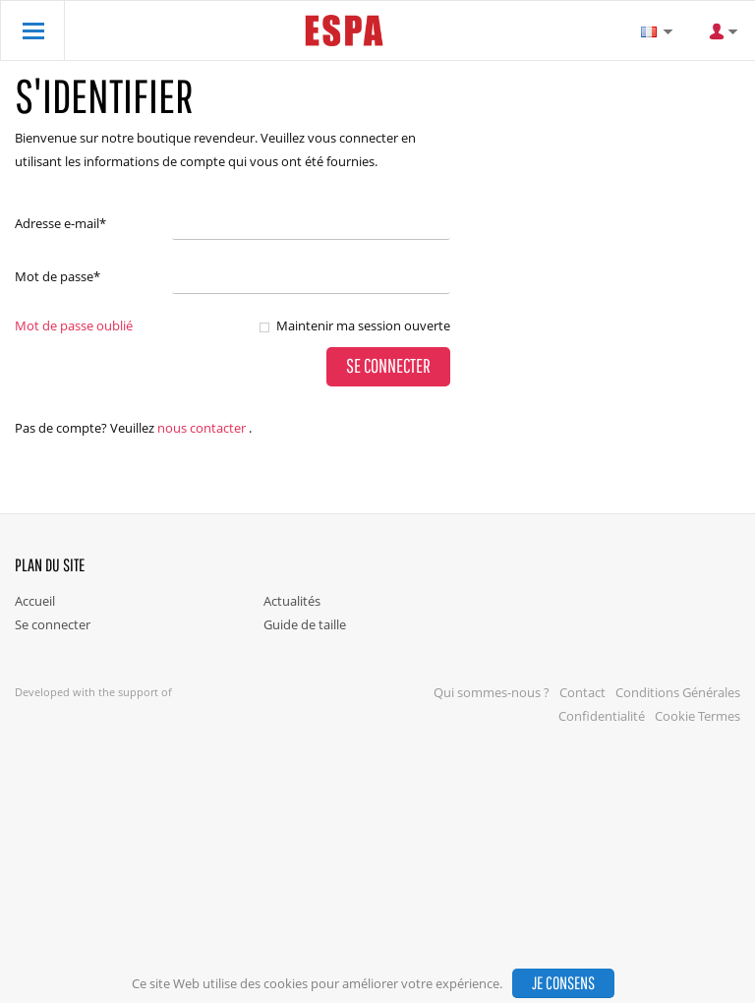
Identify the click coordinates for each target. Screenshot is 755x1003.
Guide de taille (304, 624)
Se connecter (52, 624)
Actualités (291, 601)
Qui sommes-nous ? (492, 692)
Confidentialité (601, 716)
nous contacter (201, 428)
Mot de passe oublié (74, 325)
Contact (582, 692)
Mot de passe (57, 276)
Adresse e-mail (60, 223)
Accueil (35, 601)
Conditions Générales (677, 692)
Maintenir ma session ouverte (363, 325)
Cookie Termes (697, 716)
